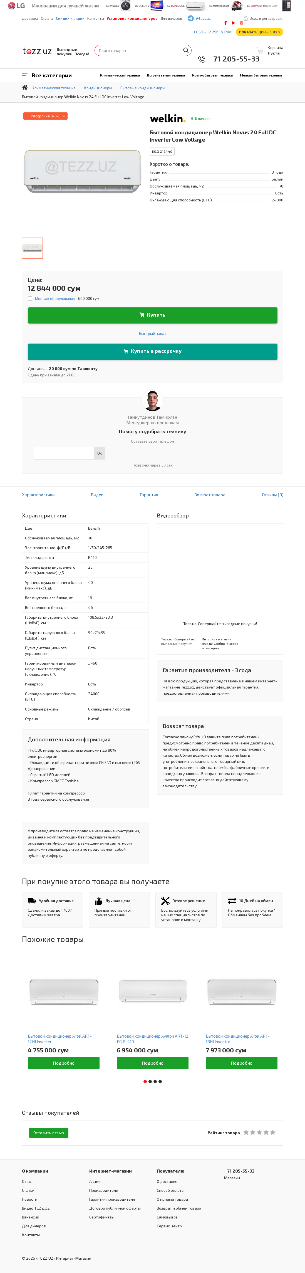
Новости (29, 1198)
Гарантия (149, 494)
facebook (225, 23)
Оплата (47, 18)
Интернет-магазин (110, 1170)
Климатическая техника (120, 75)
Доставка (30, 18)
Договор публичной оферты (115, 1207)
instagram (241, 23)
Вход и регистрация (266, 18)
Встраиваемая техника (166, 75)
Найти (186, 50)
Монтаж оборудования (55, 298)
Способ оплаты (170, 1189)
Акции (95, 1180)
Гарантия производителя (112, 1198)
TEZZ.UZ (37, 51)
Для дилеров (171, 18)
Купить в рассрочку (156, 351)
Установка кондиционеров (132, 18)
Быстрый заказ (152, 333)
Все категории (52, 75)
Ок (99, 453)
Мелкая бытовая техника (261, 75)
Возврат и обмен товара (179, 1207)
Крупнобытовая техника (212, 75)
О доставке (167, 1180)
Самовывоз (167, 1216)
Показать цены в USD (259, 32)
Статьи (28, 1189)
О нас (27, 1180)
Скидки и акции (70, 18)
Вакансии (30, 1216)
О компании (35, 1170)
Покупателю (170, 1170)
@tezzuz (203, 18)
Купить (156, 315)
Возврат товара (209, 494)
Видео (97, 494)
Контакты (95, 18)
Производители (103, 1189)
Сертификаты (101, 1216)
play (233, 23)
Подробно (64, 1062)
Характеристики (38, 494)
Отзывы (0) (272, 494)
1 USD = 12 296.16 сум (213, 31)
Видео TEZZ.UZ (36, 1207)
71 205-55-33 (233, 58)
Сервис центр (169, 1225)
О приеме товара (172, 1198)
